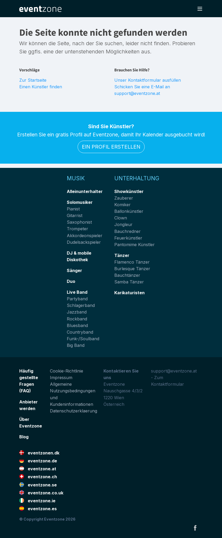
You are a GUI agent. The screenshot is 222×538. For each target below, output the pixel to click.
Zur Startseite (32, 80)
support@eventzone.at (174, 371)
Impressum (61, 377)
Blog (24, 436)
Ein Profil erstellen (111, 147)
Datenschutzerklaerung (73, 410)
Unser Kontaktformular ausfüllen (147, 80)
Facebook (195, 528)
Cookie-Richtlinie (66, 371)
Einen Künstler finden (40, 86)
